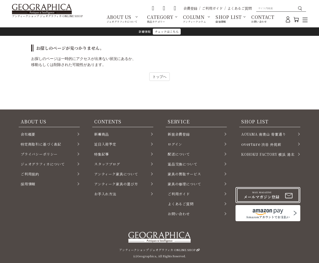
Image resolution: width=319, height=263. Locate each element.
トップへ (159, 76)
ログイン (175, 144)
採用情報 (28, 183)
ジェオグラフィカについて (43, 163)
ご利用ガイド (212, 8)
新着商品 (101, 134)
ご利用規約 (30, 173)
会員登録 (190, 8)
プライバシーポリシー (39, 154)
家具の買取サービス (184, 173)
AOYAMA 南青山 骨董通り (263, 134)
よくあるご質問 (239, 8)
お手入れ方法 (105, 193)
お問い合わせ (179, 213)
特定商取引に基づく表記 (41, 144)
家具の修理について (184, 183)
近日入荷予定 (105, 144)
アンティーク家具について (116, 173)
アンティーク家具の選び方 (116, 183)
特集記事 (101, 154)
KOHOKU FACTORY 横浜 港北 (268, 154)
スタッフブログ (107, 163)
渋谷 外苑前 (261, 144)
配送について (179, 154)
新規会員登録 (179, 134)
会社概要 (28, 134)
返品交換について (182, 163)
